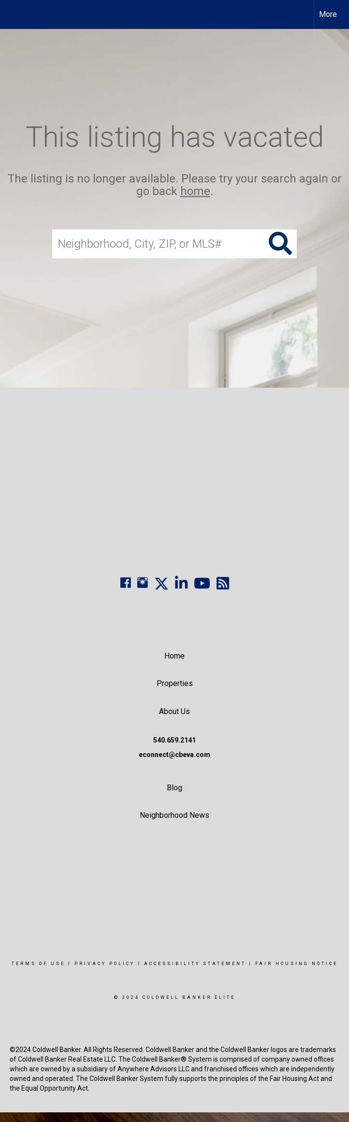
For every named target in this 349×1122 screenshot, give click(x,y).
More (328, 14)
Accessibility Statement (195, 963)
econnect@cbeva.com (174, 754)
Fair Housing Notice (296, 963)
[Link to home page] (12, 14)
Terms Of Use (38, 963)
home (195, 191)
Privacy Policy (104, 963)
